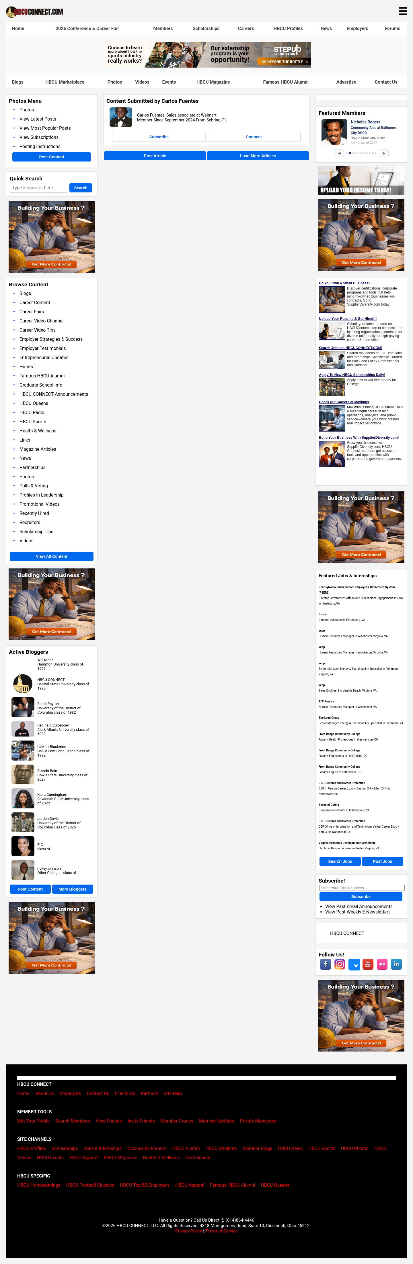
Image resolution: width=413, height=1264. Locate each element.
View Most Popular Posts (45, 128)
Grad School (198, 1157)
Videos (142, 82)
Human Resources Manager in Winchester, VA (348, 706)
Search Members (72, 1121)
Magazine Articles (38, 449)
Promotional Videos (40, 504)
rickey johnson (49, 868)
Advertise (346, 82)
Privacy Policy (188, 1231)
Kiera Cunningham (52, 794)
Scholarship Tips (36, 531)
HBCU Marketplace (64, 82)
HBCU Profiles (288, 28)
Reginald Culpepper (53, 725)
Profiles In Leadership (42, 495)
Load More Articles (258, 155)
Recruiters (30, 522)
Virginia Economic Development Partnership (347, 842)
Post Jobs (382, 861)
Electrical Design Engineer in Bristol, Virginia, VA (349, 848)
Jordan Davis (48, 818)
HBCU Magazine (213, 82)
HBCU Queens (34, 403)
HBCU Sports (33, 421)
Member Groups (177, 1121)
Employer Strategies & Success (51, 339)
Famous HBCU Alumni (286, 82)
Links (25, 440)
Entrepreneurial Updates (44, 357)
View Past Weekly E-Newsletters (358, 912)
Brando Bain (47, 771)
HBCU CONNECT (51, 680)
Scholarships (206, 28)
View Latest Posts (38, 119)
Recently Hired (34, 513)
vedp (322, 630)
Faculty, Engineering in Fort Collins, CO (343, 755)
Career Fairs (32, 311)
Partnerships (33, 467)
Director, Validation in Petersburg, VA (342, 619)
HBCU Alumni (186, 1148)
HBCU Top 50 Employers (145, 1185)
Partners (149, 1093)
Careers (246, 28)
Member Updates (216, 1121)
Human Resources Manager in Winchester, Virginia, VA (353, 636)
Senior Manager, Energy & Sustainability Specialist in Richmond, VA (361, 723)
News (326, 28)
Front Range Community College (339, 734)
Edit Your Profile (33, 1121)
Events (169, 82)
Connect (254, 137)
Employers (358, 28)
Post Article (155, 155)
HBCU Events (50, 1157)
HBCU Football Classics (90, 1185)
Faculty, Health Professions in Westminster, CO (348, 739)
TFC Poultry (326, 701)
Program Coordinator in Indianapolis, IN (344, 810)
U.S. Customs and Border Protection (342, 783)
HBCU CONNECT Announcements (54, 394)
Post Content (51, 157)
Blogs (18, 82)
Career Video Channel (41, 321)
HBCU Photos (355, 1148)
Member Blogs (257, 1148)
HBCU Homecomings (39, 1185)
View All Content (51, 556)
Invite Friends (141, 1121)
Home (18, 28)
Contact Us (386, 82)
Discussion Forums (147, 1148)
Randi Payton (48, 704)
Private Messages (258, 1121)
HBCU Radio (32, 412)
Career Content (35, 302)
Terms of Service (221, 1231)
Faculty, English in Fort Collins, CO (340, 772)
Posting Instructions (40, 146)
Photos (115, 82)
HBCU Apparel (83, 1157)
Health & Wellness (38, 431)
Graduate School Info (41, 385)
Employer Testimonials (43, 348)
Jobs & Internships (103, 1148)
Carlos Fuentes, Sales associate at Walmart (177, 115)
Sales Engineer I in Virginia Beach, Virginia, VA (348, 690)
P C (40, 844)
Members (163, 28)
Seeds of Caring (329, 804)
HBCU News (290, 1148)
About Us (44, 1093)
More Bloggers (73, 889)
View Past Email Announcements (359, 906)
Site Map (173, 1093)
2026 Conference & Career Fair (87, 28)
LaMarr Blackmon (51, 747)
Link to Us (125, 1093)
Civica (322, 614)
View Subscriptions (39, 137)
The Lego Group (329, 717)
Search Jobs (340, 861)
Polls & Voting (34, 486)
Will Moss (45, 660)
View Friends (109, 1121)
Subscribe (159, 137)
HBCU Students (221, 1148)
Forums (392, 28)
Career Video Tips (38, 330)
